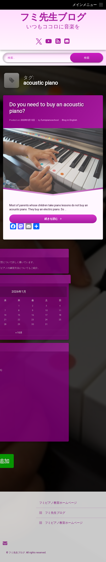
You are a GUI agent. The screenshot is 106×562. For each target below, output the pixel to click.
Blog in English (70, 119)
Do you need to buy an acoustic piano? (48, 108)
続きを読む (72, 220)
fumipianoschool (50, 120)
